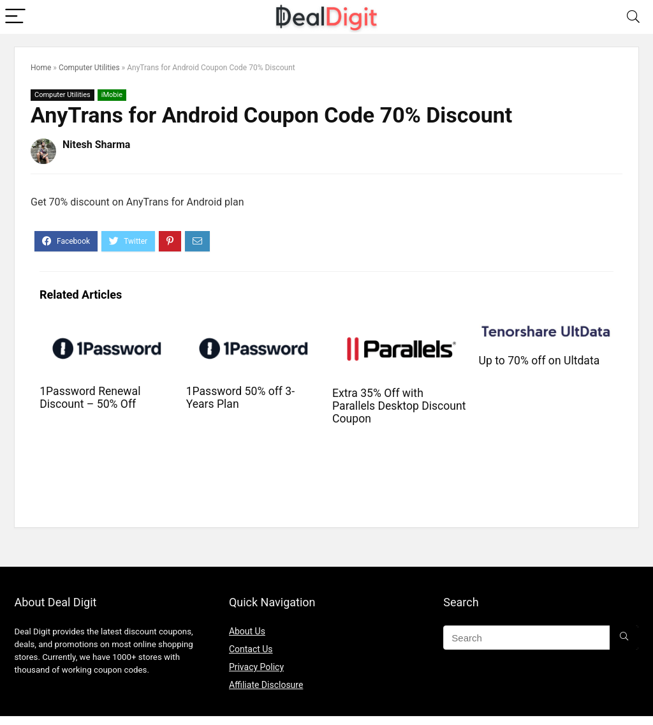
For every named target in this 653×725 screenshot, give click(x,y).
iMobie (111, 95)
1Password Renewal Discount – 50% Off (90, 397)
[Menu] (15, 17)
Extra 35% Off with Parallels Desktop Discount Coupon (399, 406)
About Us (247, 631)
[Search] (633, 17)
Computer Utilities (89, 67)
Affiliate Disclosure (266, 685)
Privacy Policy (256, 667)
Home (41, 67)
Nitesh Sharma (96, 144)
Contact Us (251, 649)
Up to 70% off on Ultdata (539, 360)
